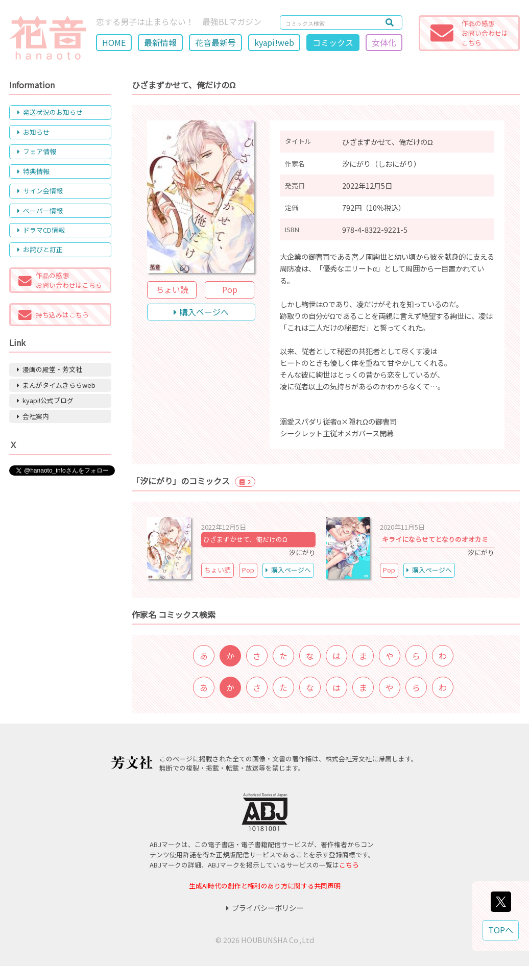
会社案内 (33, 416)
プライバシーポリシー (264, 907)
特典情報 (33, 171)
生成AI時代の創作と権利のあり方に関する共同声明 (265, 885)
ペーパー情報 (40, 210)
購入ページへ (201, 312)
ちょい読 (172, 289)
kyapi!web (274, 42)
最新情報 (160, 42)
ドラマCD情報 (41, 230)
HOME (114, 42)
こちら (349, 865)
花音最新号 (215, 42)
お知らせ (33, 132)
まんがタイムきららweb (56, 385)
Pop (229, 289)
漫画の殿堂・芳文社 (49, 369)
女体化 (384, 42)
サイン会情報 (40, 190)
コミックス (332, 42)
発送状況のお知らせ (50, 112)
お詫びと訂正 (40, 249)
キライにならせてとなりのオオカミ (435, 539)
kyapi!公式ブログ (45, 400)
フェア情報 (36, 151)
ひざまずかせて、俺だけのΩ (245, 539)
